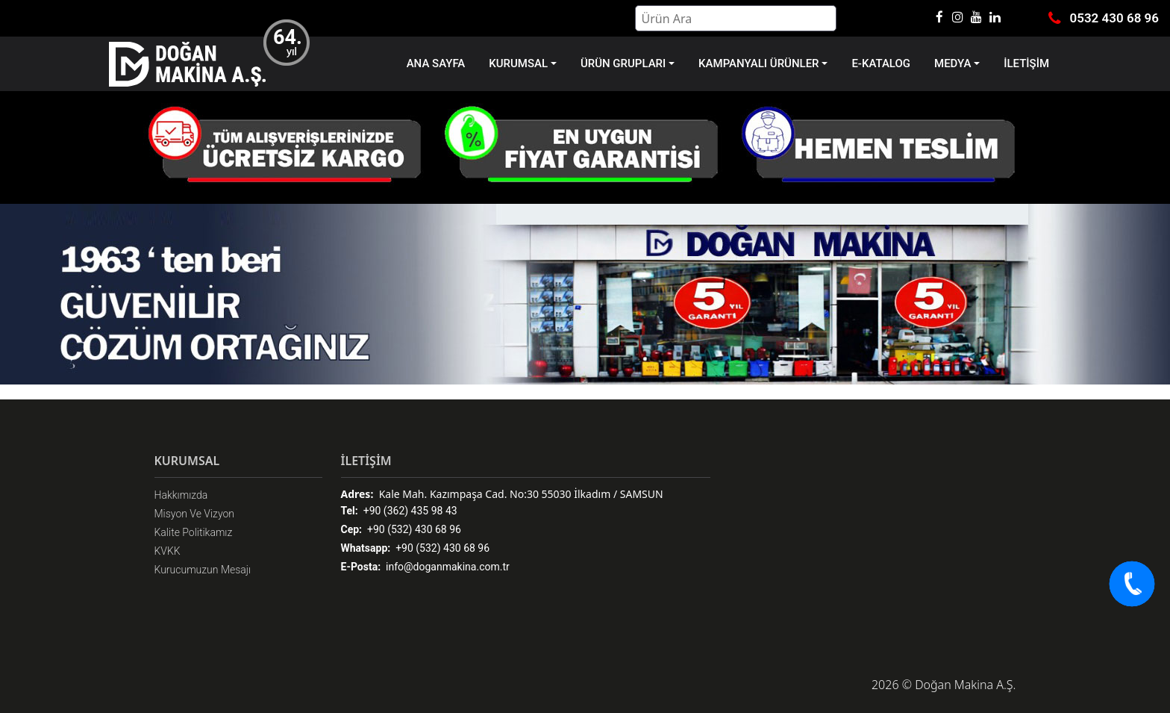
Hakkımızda (181, 495)
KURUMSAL (518, 63)
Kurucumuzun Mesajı (202, 570)
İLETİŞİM (1026, 63)
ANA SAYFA (436, 63)
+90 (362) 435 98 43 (399, 511)
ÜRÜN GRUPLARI (623, 63)
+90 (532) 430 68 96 (401, 529)
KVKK (167, 551)
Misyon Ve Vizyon (194, 514)
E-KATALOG (880, 63)
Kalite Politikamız (193, 532)
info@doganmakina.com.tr (425, 567)
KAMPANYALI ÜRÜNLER (758, 63)
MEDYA (952, 63)
